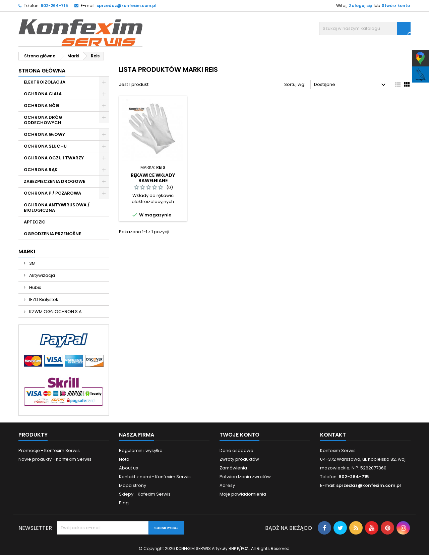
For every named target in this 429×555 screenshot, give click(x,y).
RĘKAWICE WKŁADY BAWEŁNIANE (153, 178)
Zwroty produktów (239, 459)
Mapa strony (132, 485)
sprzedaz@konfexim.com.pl (127, 5)
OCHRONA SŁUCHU (45, 146)
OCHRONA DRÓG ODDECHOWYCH (43, 120)
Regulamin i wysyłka (141, 450)
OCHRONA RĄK (41, 169)
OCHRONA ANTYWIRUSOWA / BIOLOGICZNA (56, 207)
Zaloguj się (360, 5)
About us (128, 468)
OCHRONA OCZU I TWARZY (54, 158)
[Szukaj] (365, 28)
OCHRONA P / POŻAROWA (52, 193)
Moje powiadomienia (243, 494)
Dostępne (350, 85)
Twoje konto (239, 435)
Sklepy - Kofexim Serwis (145, 494)
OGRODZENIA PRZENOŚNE (52, 234)
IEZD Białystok (43, 299)
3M (32, 263)
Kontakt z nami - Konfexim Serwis (155, 476)
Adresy (227, 485)
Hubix (34, 287)
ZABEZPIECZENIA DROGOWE (54, 181)
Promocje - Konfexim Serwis (49, 450)
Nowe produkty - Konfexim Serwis (54, 459)
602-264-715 (54, 5)
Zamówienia (233, 468)
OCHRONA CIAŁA (43, 94)
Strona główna (41, 70)
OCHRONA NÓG (41, 105)
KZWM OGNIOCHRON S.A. (55, 311)
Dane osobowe (236, 450)
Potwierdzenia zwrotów (245, 476)
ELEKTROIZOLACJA (44, 82)
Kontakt (333, 435)
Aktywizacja (41, 275)
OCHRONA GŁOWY (44, 134)
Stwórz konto (396, 5)
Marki (26, 251)
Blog (124, 503)
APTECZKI (35, 222)
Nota (124, 459)
